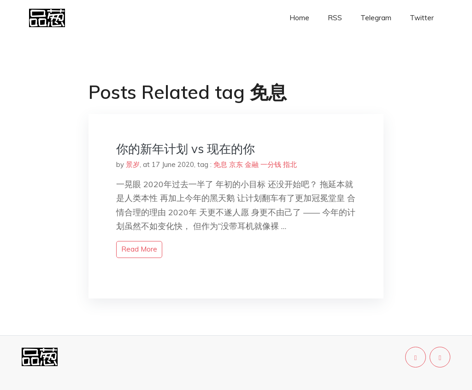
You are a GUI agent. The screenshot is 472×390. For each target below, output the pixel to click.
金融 (252, 164)
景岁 (133, 164)
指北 (290, 164)
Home (299, 17)
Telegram (375, 17)
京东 (236, 164)
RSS (335, 17)
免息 (220, 164)
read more (139, 249)
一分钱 (270, 164)
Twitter (422, 17)
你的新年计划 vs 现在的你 (185, 148)
